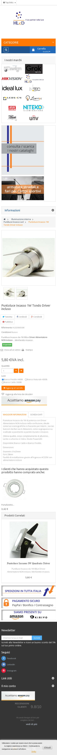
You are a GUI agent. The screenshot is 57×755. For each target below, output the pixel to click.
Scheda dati (36, 414)
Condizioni (6, 332)
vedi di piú (31, 724)
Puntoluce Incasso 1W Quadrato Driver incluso (28, 565)
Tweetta (7, 316)
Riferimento (6, 327)
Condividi (22, 316)
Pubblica (8, 321)
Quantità (5, 365)
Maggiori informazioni (14, 414)
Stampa (29, 349)
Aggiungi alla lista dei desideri (19, 394)
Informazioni (12, 210)
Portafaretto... (7, 505)
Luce (3, 375)
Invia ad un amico (12, 349)
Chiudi (47, 747)
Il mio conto (8, 685)
